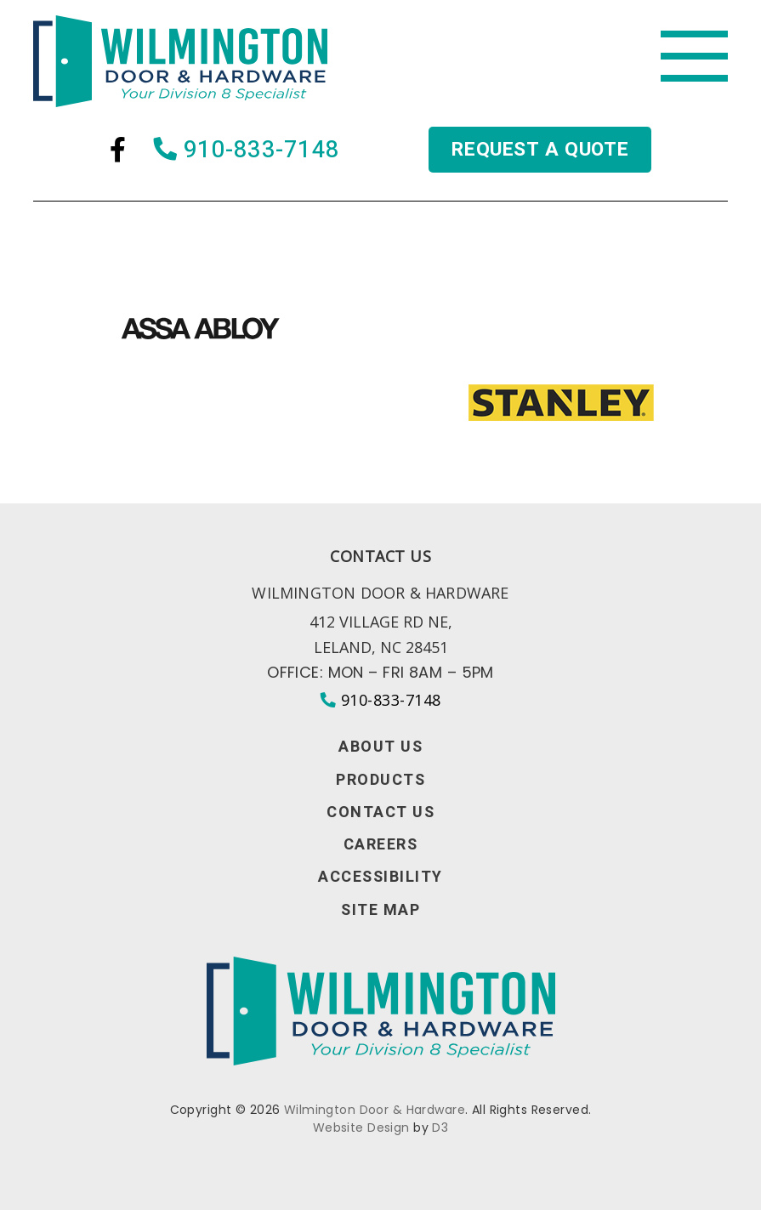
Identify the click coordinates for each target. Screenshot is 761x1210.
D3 (440, 1127)
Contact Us (380, 813)
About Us (380, 747)
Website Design (361, 1127)
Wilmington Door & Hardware (374, 1109)
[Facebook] (116, 152)
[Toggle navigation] (694, 57)
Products (380, 780)
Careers (381, 845)
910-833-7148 (245, 152)
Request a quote (539, 151)
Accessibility (380, 877)
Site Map (380, 910)
